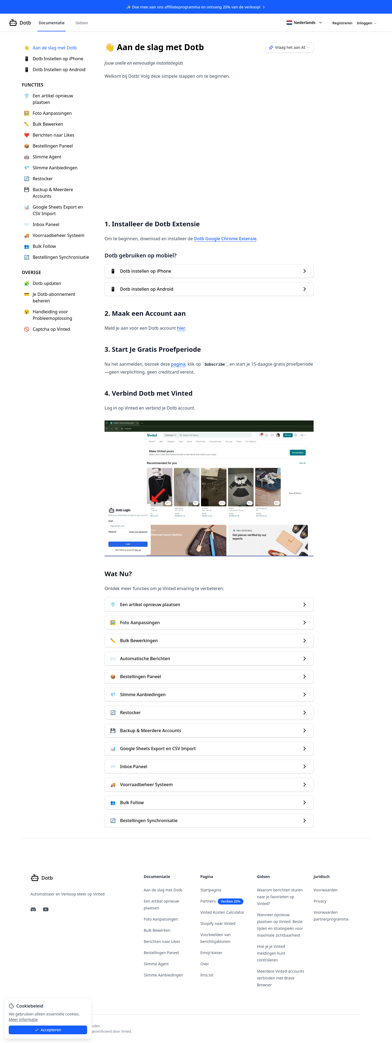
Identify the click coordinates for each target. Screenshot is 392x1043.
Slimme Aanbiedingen (163, 975)
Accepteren (48, 1029)
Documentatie (52, 23)
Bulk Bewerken (157, 930)
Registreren (342, 23)
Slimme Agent (156, 963)
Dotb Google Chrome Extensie (225, 239)
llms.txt (206, 975)
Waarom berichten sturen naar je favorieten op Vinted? (280, 896)
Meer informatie (23, 1019)
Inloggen (367, 23)
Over (204, 963)
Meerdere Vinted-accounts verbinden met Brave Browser (280, 978)
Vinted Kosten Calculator (222, 912)
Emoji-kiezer (211, 952)
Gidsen (81, 23)
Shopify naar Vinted (217, 923)
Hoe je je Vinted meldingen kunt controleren (271, 953)
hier (181, 328)
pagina (178, 364)
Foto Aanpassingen (161, 919)
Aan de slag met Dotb (163, 889)
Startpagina (210, 889)
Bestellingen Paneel (161, 952)
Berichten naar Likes (162, 941)
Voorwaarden (326, 889)
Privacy (320, 901)
